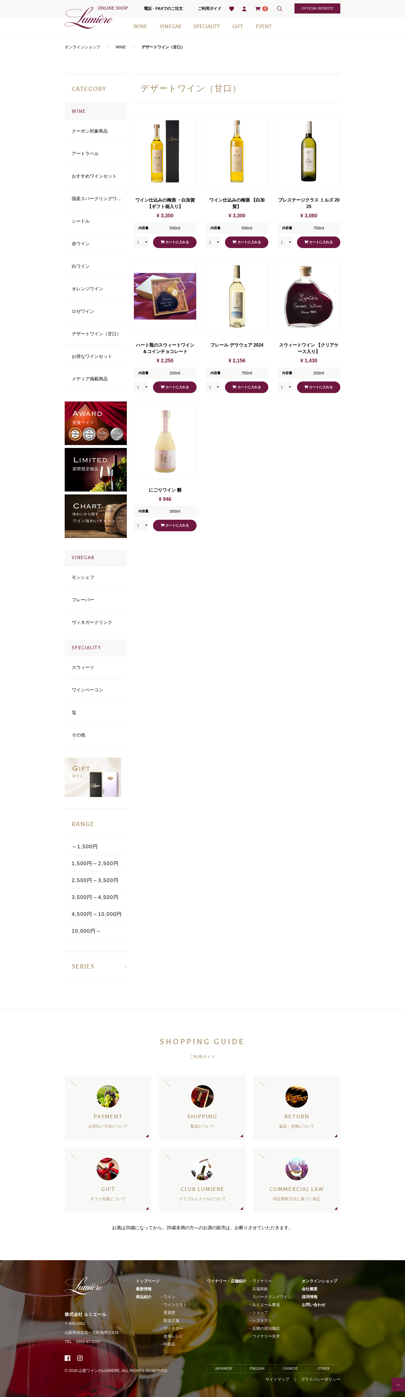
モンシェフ (83, 577)
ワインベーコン (87, 690)
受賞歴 (169, 1312)
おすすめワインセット (94, 176)
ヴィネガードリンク (92, 622)
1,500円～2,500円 (95, 863)
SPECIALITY (207, 26)
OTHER (323, 1369)
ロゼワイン (83, 311)
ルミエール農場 (266, 1304)
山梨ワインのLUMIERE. (100, 1370)
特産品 (169, 1344)
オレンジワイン (87, 288)
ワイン (169, 1297)
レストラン (262, 1320)
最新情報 (144, 1289)
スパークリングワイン (272, 1297)
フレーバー (83, 599)
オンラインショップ (82, 47)
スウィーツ (83, 667)
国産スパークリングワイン (99, 198)
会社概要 (310, 1289)
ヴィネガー (173, 1328)
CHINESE (290, 1369)
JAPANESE (224, 1369)
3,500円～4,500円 (95, 897)
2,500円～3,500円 (95, 880)
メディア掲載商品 (90, 378)
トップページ (147, 1281)
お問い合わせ (313, 1304)
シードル (81, 221)
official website (317, 8)
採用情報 (310, 1297)
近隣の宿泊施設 (266, 1328)
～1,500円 (85, 846)
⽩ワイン (81, 266)
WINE (140, 26)
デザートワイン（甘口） (163, 47)
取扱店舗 (171, 1320)
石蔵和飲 (260, 1289)
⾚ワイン (81, 243)
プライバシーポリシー (320, 1379)
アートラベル (85, 153)
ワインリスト (175, 1304)
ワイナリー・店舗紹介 (226, 1281)
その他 (78, 735)
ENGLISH (256, 1369)
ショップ (260, 1312)
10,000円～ (86, 931)
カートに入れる (175, 242)
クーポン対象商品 (90, 131)
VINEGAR (170, 26)
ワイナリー (262, 1281)
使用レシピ (173, 1336)
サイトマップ (277, 1379)
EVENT (264, 26)
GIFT (237, 26)
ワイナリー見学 (266, 1336)
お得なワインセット (92, 356)
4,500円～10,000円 (97, 914)
